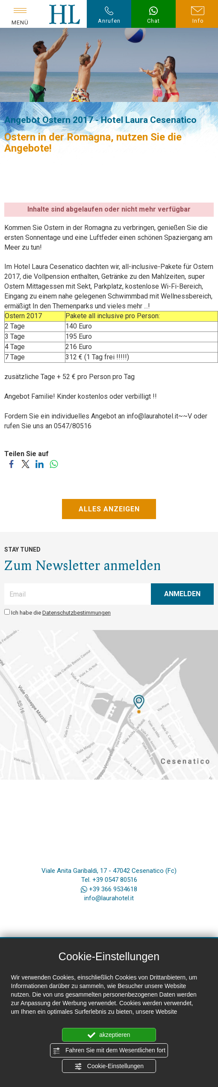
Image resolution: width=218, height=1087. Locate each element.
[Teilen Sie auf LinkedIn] (39, 468)
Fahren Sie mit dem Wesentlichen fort (109, 1050)
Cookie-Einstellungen (109, 1066)
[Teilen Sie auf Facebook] (11, 468)
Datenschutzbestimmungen (76, 612)
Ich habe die (61, 612)
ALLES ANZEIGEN (109, 509)
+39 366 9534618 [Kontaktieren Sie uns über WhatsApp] (109, 889)
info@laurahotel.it (109, 898)
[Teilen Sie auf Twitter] (25, 468)
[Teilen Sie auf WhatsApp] (54, 468)
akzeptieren (109, 1035)
